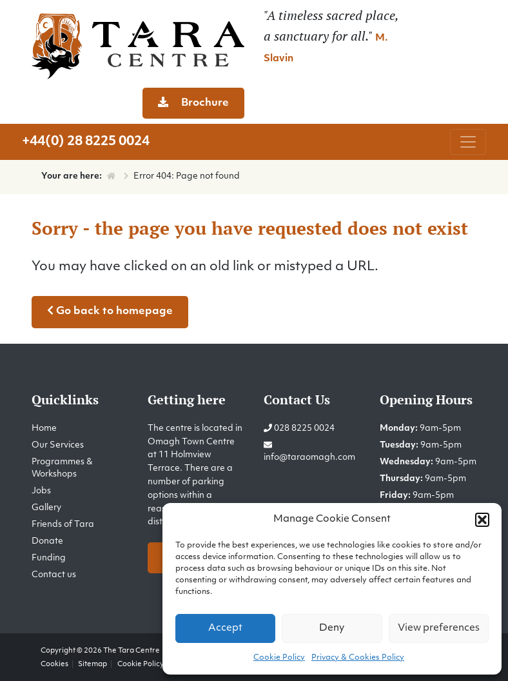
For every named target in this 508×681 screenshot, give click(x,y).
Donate (47, 541)
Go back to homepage (110, 311)
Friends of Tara (63, 524)
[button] (482, 519)
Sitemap (92, 664)
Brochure (193, 102)
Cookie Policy (279, 658)
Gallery (46, 508)
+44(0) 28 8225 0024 (86, 141)
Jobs (41, 491)
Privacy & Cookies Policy (357, 658)
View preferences (439, 628)
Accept (225, 628)
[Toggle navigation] (468, 142)
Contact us (54, 575)
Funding (49, 558)
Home (44, 428)
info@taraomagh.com (309, 457)
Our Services (58, 445)
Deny (331, 628)
